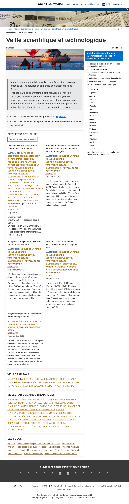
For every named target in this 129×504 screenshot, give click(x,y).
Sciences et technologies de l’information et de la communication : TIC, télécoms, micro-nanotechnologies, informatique (25, 195)
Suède (48, 386)
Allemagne (51, 156)
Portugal (74, 382)
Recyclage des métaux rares (21, 139)
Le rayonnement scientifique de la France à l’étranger (103, 74)
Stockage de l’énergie (33, 454)
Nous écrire (36, 486)
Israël (32, 382)
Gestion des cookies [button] (64, 489)
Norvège (51, 382)
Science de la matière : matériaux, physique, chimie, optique (61, 267)
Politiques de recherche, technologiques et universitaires (23, 156)
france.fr (81, 497)
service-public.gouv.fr (39, 497)
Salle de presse (72, 4)
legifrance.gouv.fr (57, 497)
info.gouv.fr (71, 497)
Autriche (52, 379)
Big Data (11, 443)
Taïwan (57, 386)
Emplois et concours (56, 4)
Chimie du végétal (25, 443)
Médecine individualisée (50, 447)
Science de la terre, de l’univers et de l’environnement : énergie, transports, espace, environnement (23, 171)
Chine (10, 382)
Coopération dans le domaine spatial (102, 81)
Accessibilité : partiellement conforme (80, 486)
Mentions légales (57, 486)
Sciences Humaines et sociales (24, 403)
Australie (12, 153)
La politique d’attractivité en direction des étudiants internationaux (103, 65)
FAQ (45, 486)
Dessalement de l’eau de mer (47, 443)
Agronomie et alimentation (42, 413)
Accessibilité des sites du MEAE (109, 486)
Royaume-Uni (14, 386)
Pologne (63, 382)
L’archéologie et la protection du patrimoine (104, 78)
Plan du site (24, 486)
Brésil (62, 379)
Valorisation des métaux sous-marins (60, 454)
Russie (27, 386)
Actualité (12, 210)
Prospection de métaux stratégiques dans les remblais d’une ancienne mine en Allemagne (62, 148)
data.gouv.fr (92, 497)
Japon (41, 382)
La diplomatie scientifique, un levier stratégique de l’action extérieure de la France (101, 56)
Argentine (27, 379)
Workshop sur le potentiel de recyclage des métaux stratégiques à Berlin (62, 244)
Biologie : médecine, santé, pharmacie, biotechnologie (21, 162)
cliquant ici (61, 117)
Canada (72, 379)
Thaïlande (68, 386)
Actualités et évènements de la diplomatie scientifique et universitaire (104, 153)
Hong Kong (21, 382)
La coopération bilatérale (97, 69)
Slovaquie (37, 386)
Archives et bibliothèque (90, 4)
